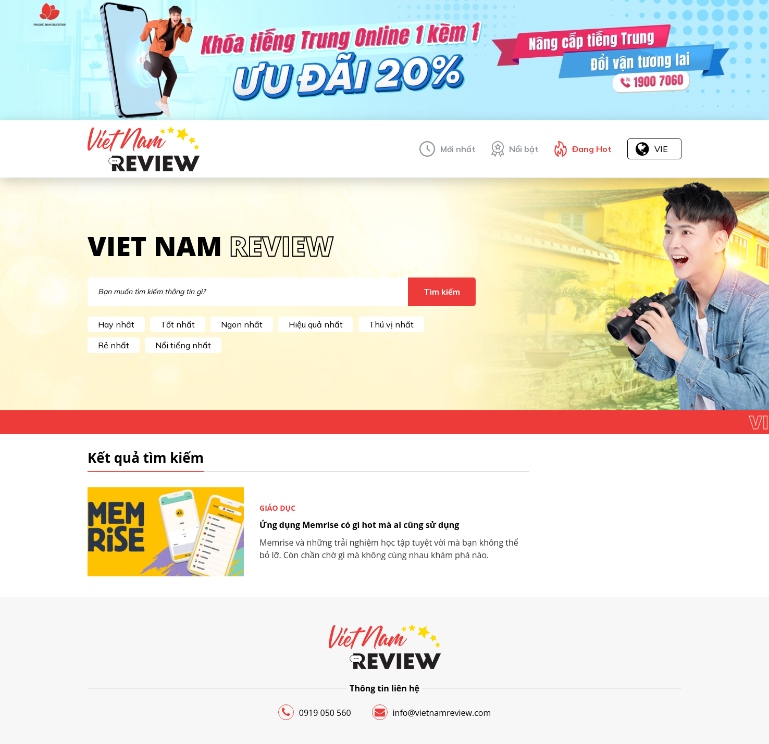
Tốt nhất (177, 324)
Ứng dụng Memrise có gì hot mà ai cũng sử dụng (359, 525)
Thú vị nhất (391, 324)
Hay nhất (116, 324)
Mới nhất (458, 149)
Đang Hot (592, 149)
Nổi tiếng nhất (183, 345)
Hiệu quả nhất (316, 324)
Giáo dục (277, 508)
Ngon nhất (242, 324)
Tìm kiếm (442, 291)
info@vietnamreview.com (431, 712)
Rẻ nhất (113, 345)
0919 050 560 (314, 712)
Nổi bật (524, 149)
